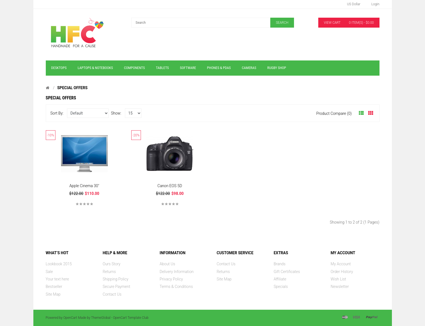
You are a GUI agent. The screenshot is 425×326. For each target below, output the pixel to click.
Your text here (57, 279)
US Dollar (353, 4)
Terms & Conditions (176, 286)
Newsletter (340, 286)
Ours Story (111, 264)
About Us (167, 264)
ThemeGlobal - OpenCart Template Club (119, 318)
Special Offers (72, 88)
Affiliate (280, 279)
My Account (341, 264)
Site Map (53, 294)
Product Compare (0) (334, 113)
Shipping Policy (115, 279)
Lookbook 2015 (59, 264)
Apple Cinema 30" (84, 186)
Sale (49, 271)
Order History (342, 271)
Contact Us (112, 294)
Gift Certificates (287, 271)
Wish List (338, 279)
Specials (281, 286)
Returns (109, 271)
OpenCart (70, 318)
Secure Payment (116, 286)
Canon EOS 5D (169, 186)
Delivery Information (177, 271)
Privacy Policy (171, 279)
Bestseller (54, 286)
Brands (279, 264)
